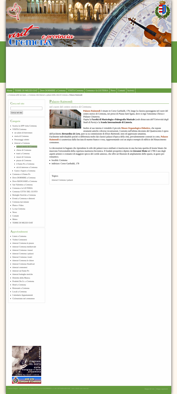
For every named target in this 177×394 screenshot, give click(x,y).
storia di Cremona (21, 136)
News (113, 90)
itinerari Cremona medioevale (24, 247)
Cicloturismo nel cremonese (23, 298)
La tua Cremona (18, 209)
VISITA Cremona (75, 90)
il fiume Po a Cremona (25, 164)
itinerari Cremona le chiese (23, 260)
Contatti (121, 90)
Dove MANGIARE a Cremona (24, 181)
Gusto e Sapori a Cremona (24, 171)
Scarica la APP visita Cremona (24, 126)
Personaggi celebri (21, 139)
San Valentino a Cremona (22, 185)
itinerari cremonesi (19, 267)
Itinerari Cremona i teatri (22, 257)
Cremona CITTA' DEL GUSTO (25, 191)
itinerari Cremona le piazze (23, 243)
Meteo (14, 219)
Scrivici (130, 90)
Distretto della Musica (21, 278)
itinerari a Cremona (22, 143)
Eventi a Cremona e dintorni (23, 198)
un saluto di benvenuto (23, 133)
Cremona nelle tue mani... (18, 95)
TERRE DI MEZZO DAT (26, 90)
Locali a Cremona (19, 292)
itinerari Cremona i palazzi (62, 180)
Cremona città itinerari (37, 95)
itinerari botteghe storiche (22, 274)
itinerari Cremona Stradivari (23, 264)
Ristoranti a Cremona (20, 288)
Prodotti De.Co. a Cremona (23, 281)
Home (9, 90)
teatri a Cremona (23, 153)
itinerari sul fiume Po (20, 271)
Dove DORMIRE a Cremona (52, 90)
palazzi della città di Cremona (57, 95)
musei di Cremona (23, 157)
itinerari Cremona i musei (22, 250)
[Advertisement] (88, 67)
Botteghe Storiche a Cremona (24, 195)
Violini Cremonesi (19, 240)
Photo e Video (18, 205)
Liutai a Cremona (19, 236)
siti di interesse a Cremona (26, 167)
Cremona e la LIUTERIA (97, 90)
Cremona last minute (20, 202)
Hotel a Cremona (19, 285)
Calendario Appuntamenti (22, 295)
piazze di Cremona (23, 160)
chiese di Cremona (23, 150)
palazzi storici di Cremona (26, 146)
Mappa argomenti (162, 389)
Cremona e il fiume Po (21, 174)
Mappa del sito (149, 389)
